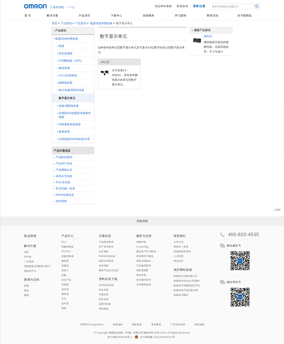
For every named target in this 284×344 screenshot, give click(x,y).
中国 (72, 7)
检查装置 (64, 131)
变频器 (65, 265)
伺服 (63, 275)
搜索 (257, 6)
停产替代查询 (106, 246)
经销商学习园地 (144, 256)
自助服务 (148, 15)
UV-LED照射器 (67, 75)
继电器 (65, 294)
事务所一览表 (181, 246)
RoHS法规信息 (64, 194)
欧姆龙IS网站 (181, 295)
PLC (63, 242)
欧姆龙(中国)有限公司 (185, 276)
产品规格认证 (63, 169)
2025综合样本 (106, 285)
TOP (277, 209)
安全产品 (66, 279)
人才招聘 (179, 256)
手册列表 (104, 294)
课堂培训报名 (143, 261)
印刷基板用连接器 (69, 124)
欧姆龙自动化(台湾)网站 (187, 280)
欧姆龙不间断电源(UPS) (187, 285)
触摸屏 (65, 261)
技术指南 (60, 201)
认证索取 (104, 251)
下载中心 (116, 15)
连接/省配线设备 (68, 105)
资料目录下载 (108, 279)
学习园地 (180, 15)
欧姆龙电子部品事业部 (186, 290)
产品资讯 (84, 15)
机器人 (65, 270)
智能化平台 (30, 271)
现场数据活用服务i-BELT (37, 266)
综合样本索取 (163, 6)
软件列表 (104, 299)
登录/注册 (199, 6)
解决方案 (52, 15)
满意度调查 (142, 270)
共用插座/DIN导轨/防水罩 (74, 139)
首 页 (27, 15)
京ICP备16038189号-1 (119, 336)
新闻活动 (212, 15)
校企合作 (179, 261)
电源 (61, 45)
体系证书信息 (63, 176)
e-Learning (142, 246)
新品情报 (30, 235)
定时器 (65, 303)
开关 (63, 298)
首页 (54, 23)
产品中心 (67, 235)
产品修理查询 (143, 265)
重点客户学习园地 (146, 251)
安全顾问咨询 (143, 279)
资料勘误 (104, 308)
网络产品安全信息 (108, 270)
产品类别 (80, 23)
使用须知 (118, 324)
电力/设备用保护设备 (71, 90)
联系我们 (180, 235)
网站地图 (199, 324)
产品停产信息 (63, 163)
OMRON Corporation (91, 324)
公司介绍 (179, 242)
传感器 (65, 284)
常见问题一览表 (64, 188)
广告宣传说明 (178, 324)
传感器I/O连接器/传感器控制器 (74, 115)
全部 (26, 252)
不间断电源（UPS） (71, 60)
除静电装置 (65, 82)
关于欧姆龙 (244, 15)
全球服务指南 (143, 284)
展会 (26, 290)
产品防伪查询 (63, 157)
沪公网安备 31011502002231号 (155, 336)
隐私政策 (137, 324)
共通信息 (105, 235)
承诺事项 (156, 324)
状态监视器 (65, 53)
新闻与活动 (31, 279)
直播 (26, 285)
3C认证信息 (62, 182)
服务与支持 (144, 235)
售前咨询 (182, 6)
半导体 (27, 256)
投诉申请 (141, 275)
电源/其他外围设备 (101, 23)
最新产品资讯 (201, 30)
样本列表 (104, 289)
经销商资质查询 (182, 251)
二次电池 (29, 261)
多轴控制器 (67, 256)
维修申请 (141, 242)
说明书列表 (105, 304)
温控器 (65, 289)
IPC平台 (66, 251)
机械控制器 (67, 246)
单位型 (105, 63)
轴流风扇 (64, 68)
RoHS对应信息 (107, 256)
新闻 (26, 295)
